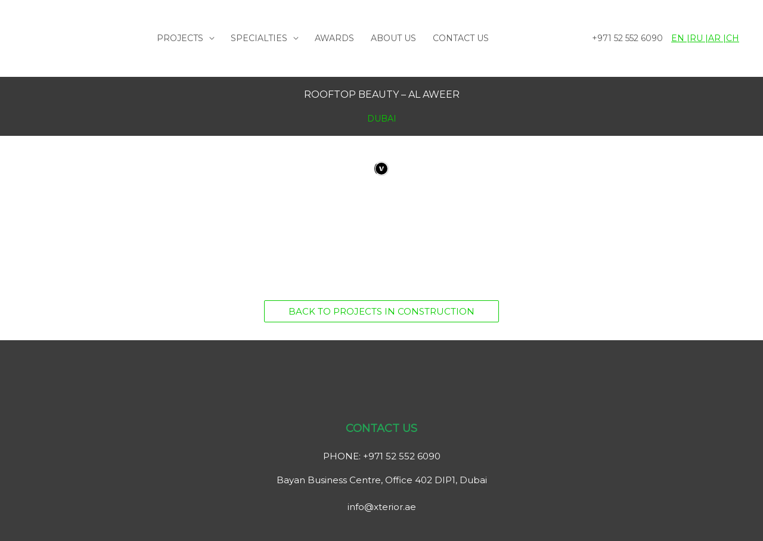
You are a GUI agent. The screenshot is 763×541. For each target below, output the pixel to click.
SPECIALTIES (259, 38)
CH (732, 38)
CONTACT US (461, 38)
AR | (717, 38)
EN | (680, 38)
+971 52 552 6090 (627, 38)
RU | (699, 38)
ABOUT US (393, 38)
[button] (381, 311)
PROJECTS (180, 38)
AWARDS (334, 38)
